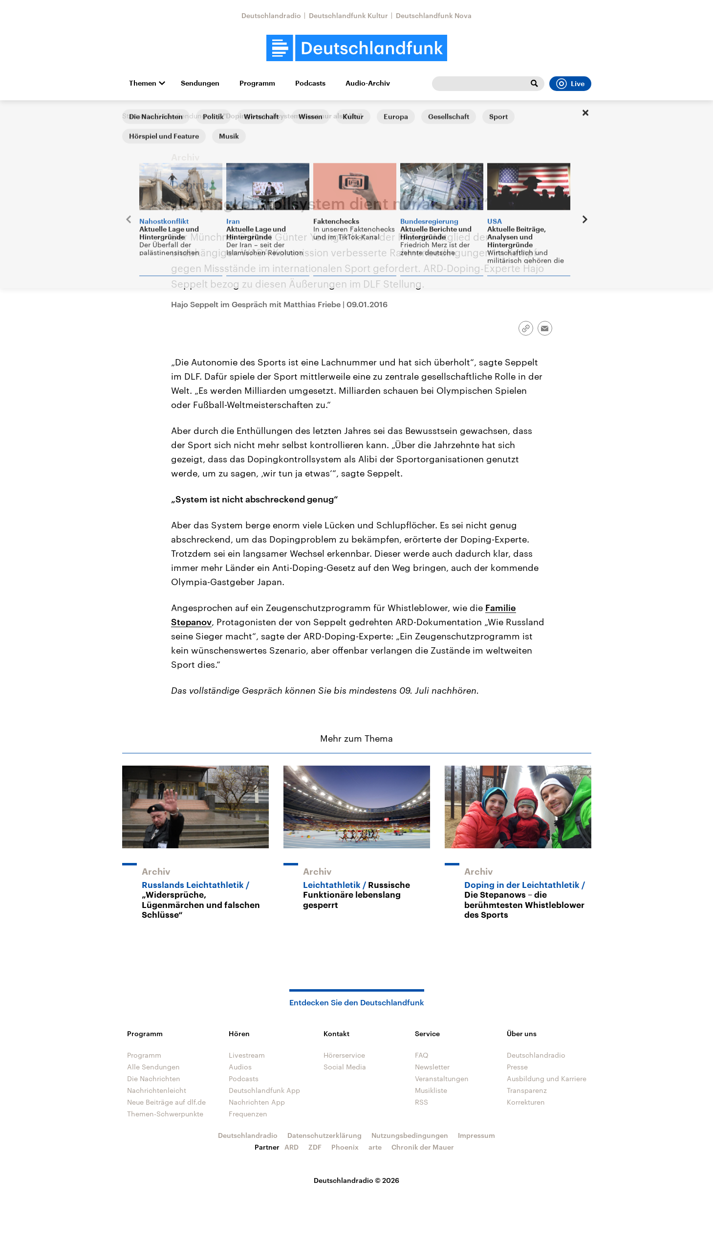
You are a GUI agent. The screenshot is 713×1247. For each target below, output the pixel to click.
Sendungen (200, 83)
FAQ (422, 1055)
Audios (240, 1067)
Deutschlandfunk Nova (434, 15)
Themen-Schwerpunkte (165, 1114)
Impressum (476, 1135)
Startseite (137, 116)
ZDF (315, 1147)
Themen (142, 83)
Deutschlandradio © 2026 (356, 1180)
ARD (291, 1147)
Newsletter (432, 1067)
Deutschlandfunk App (264, 1090)
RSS (421, 1102)
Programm (257, 83)
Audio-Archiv (368, 83)
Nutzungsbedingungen (409, 1135)
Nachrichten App (257, 1102)
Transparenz (527, 1090)
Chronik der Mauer (422, 1147)
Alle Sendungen (188, 116)
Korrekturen (526, 1102)
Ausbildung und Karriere (546, 1078)
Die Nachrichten (153, 1078)
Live (570, 83)
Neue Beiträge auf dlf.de (166, 1102)
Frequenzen (248, 1114)
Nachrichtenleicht (156, 1090)
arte (375, 1147)
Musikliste (431, 1090)
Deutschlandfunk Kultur (348, 15)
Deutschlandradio (271, 15)
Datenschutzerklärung (324, 1135)
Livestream (247, 1055)
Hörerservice (344, 1055)
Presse (517, 1067)
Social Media (345, 1067)
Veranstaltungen (442, 1078)
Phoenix (345, 1147)
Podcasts (310, 83)
